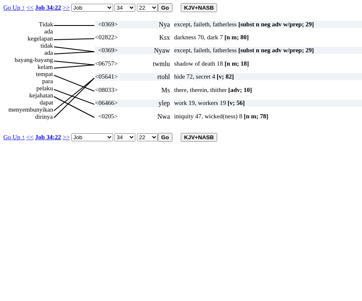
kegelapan (40, 38)
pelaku (44, 88)
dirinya (44, 116)
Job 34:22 (48, 7)
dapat (46, 102)
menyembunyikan (30, 109)
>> (66, 7)
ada (48, 31)
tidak (47, 45)
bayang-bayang (34, 59)
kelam (45, 67)
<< (29, 7)
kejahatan (41, 95)
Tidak (46, 24)
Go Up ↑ (14, 7)
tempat (44, 74)
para (47, 81)
